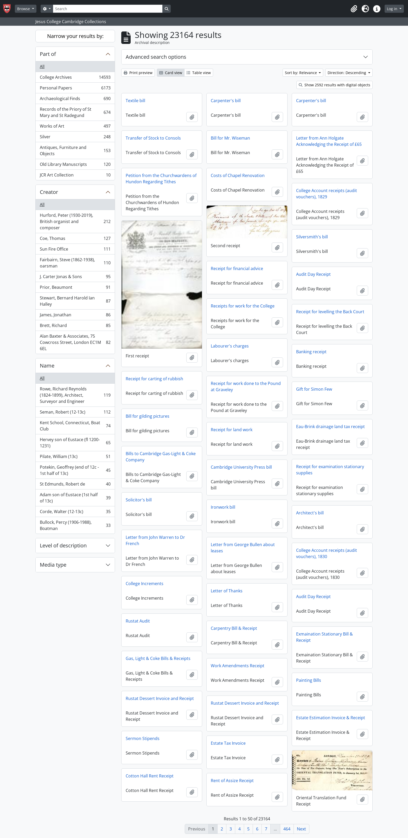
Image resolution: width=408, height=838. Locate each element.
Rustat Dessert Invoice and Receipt (160, 698)
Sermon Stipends (143, 738)
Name (47, 365)
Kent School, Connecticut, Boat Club (75, 426)
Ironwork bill (223, 507)
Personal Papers (75, 89)
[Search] (108, 9)
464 (286, 829)
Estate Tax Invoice (228, 743)
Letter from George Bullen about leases (243, 548)
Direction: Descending (347, 72)
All (42, 66)
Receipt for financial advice (237, 268)
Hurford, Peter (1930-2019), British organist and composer (75, 221)
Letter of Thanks (227, 591)
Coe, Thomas (75, 239)
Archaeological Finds (75, 99)
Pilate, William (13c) (75, 457)
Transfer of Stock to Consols (153, 138)
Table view (199, 72)
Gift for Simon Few (314, 389)
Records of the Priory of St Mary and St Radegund (75, 112)
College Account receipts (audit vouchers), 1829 (326, 194)
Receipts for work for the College (243, 306)
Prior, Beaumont (75, 288)
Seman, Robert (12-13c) (75, 413)
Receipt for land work (231, 430)
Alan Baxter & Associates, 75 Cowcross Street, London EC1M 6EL (75, 342)
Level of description (63, 545)
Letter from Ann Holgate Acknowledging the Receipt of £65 (329, 141)
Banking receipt (311, 352)
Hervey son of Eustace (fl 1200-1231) (75, 443)
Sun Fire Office (75, 250)
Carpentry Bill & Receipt (234, 628)
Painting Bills (308, 680)
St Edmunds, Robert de (75, 485)
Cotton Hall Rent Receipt (150, 776)
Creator (49, 191)
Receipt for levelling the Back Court (330, 312)
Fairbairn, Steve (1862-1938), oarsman (75, 263)
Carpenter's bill (226, 100)
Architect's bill (310, 513)
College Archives (75, 78)
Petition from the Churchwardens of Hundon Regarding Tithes (161, 179)
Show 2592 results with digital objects (334, 84)
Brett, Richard (75, 326)
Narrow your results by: (75, 36)
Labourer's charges (230, 346)
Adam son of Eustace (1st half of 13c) (75, 498)
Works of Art (75, 127)
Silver (75, 138)
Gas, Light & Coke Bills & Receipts (158, 658)
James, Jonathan (75, 316)
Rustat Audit (138, 621)
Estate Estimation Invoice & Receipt (330, 718)
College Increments (144, 583)
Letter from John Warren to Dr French (155, 540)
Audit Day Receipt (313, 274)
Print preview (138, 72)
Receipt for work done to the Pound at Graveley (246, 386)
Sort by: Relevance (301, 72)
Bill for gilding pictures (147, 416)
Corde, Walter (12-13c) (75, 512)
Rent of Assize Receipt (232, 780)
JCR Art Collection (75, 176)
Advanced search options (156, 56)
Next (301, 829)
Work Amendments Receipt (237, 666)
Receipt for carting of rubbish (154, 379)
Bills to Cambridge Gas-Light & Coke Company (161, 457)
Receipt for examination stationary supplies (330, 470)
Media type (53, 564)
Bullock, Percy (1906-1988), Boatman (75, 525)
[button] (354, 9)
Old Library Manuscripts (75, 165)
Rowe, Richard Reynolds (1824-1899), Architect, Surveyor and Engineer (75, 395)
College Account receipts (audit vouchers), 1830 (326, 553)
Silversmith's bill (312, 237)
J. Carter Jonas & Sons (75, 277)
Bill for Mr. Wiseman (230, 138)
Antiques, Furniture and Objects (75, 150)
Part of (48, 53)
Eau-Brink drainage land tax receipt (330, 426)
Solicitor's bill (139, 500)
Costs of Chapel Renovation (238, 175)
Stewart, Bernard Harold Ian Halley (75, 301)
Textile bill (135, 100)
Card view (170, 72)
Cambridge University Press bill (241, 467)
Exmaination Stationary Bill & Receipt (324, 637)
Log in (392, 8)
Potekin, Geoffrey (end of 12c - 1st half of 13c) (75, 470)
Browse (24, 8)
